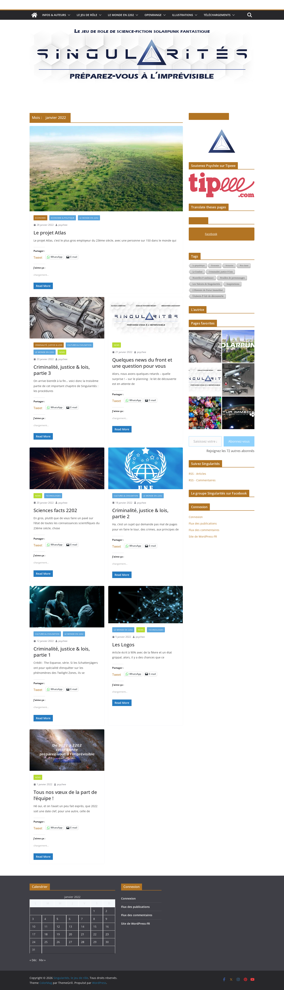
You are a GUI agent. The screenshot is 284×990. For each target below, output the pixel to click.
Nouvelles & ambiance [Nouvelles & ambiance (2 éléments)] (203, 277)
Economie (40, 217)
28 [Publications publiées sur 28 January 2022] (82, 942)
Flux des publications (203, 523)
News (62, 352)
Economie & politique (62, 217)
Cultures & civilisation (79, 345)
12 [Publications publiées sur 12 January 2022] (58, 926)
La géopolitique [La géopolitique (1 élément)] (198, 265)
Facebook (198, 221)
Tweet (38, 256)
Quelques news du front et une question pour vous (142, 362)
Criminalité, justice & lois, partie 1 (62, 651)
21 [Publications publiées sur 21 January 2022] (82, 934)
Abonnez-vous (239, 441)
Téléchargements (217, 15)
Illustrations (182, 15)
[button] (68, 15)
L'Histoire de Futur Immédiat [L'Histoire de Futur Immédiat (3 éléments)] (207, 290)
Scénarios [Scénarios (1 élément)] (229, 265)
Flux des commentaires (204, 530)
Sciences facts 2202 (55, 510)
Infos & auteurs (54, 15)
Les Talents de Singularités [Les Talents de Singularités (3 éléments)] (206, 283)
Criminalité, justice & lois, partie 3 (62, 370)
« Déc (33, 960)
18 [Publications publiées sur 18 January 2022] (46, 934)
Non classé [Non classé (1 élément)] (244, 265)
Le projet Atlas (50, 232)
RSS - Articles (197, 474)
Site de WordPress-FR (203, 536)
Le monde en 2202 (121, 15)
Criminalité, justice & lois (48, 345)
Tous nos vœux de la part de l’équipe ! (65, 795)
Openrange (153, 15)
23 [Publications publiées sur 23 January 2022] (107, 934)
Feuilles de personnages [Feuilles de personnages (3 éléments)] (232, 277)
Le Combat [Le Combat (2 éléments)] (197, 271)
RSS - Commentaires (202, 480)
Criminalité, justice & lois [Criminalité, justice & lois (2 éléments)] (221, 271)
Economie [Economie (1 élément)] (215, 265)
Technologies (53, 495)
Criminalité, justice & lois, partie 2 (140, 513)
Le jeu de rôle (87, 15)
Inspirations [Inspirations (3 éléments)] (233, 283)
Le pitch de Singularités (209, 116)
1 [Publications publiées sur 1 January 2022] (94, 911)
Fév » (42, 960)
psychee (62, 225)
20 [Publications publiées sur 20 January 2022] (70, 934)
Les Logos (123, 644)
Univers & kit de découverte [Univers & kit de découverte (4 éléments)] (208, 296)
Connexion (196, 517)
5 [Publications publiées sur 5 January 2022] (57, 919)
